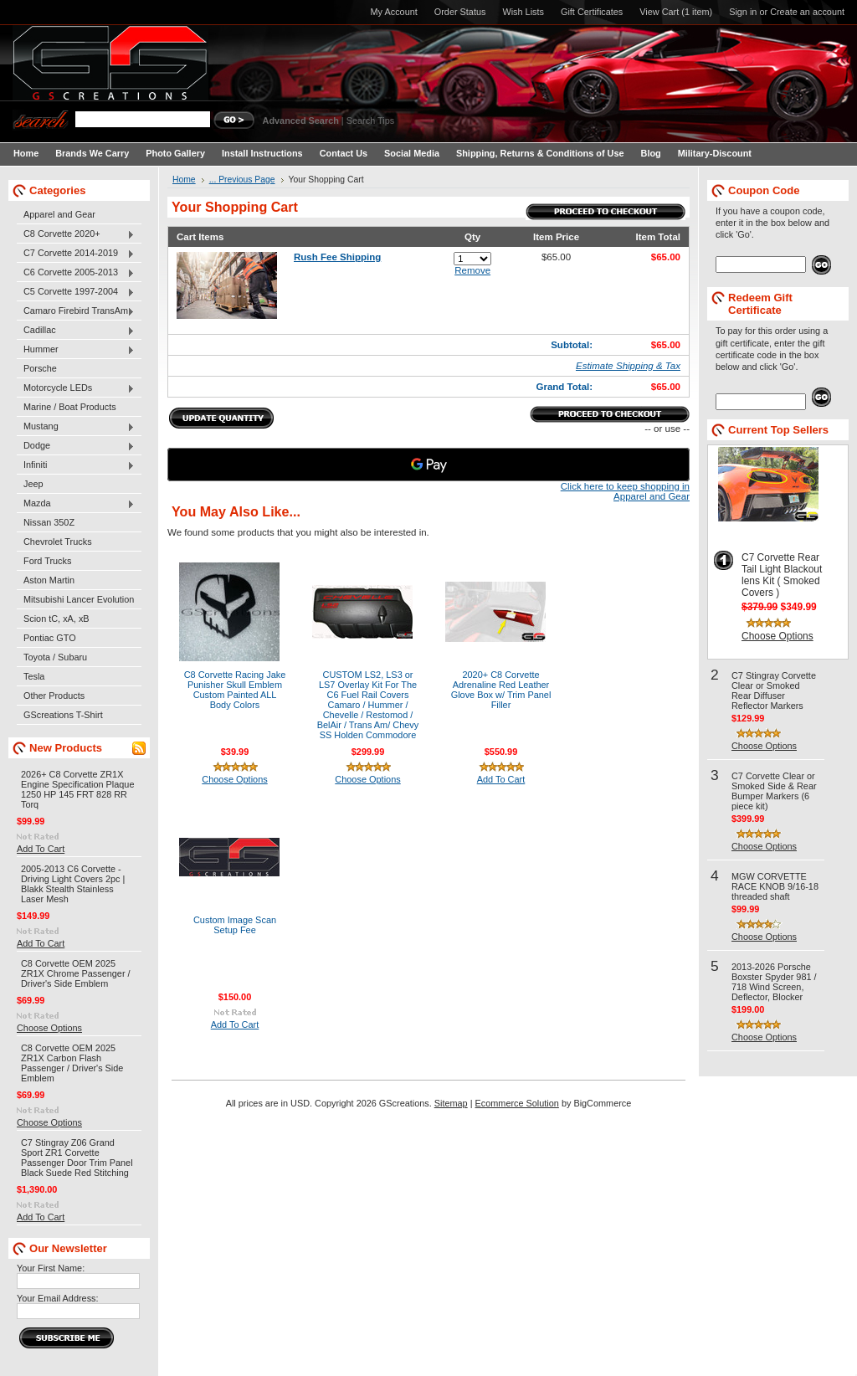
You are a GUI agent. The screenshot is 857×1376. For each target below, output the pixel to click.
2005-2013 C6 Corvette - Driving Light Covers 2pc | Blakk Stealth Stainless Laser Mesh (73, 884)
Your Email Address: (58, 1298)
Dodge (76, 446)
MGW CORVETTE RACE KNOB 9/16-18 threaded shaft (775, 886)
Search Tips (370, 121)
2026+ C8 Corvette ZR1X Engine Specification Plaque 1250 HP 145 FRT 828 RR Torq (77, 789)
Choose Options (49, 1028)
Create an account (807, 12)
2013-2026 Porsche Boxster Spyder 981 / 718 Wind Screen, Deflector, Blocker (774, 982)
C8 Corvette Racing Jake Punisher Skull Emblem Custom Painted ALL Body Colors (235, 690)
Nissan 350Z (48, 522)
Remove (472, 270)
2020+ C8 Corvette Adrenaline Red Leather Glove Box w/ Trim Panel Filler (501, 690)
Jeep (33, 484)
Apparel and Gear (59, 214)
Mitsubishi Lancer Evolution (78, 599)
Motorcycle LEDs (76, 388)
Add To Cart (40, 849)
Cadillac (76, 330)
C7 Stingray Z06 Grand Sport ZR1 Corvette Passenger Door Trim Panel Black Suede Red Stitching (77, 1157)
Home (184, 179)
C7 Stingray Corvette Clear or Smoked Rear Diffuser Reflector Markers (773, 690)
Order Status (460, 12)
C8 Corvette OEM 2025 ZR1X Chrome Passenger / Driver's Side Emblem (76, 973)
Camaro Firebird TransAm (76, 311)
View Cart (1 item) (675, 12)
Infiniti (76, 465)
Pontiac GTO (49, 638)
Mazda (76, 504)
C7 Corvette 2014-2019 (76, 253)
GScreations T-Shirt (63, 715)
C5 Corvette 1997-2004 (76, 292)
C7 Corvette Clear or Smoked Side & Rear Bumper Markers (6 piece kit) (774, 791)
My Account (394, 12)
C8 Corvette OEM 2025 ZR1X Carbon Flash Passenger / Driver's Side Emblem (72, 1063)
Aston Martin (48, 580)
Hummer (76, 350)
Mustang (76, 427)
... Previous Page (242, 179)
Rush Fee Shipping (337, 257)
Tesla (33, 676)
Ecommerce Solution (517, 1103)
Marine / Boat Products (69, 407)
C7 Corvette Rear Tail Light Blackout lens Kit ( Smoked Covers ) (782, 575)
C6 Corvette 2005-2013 (76, 273)
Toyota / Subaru (55, 657)
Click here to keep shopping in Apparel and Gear (625, 491)
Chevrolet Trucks (57, 542)
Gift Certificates (592, 12)
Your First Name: (51, 1268)
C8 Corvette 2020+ (76, 234)
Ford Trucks (47, 561)
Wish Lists (523, 12)
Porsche (40, 368)
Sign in (743, 12)
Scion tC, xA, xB (56, 619)
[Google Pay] (428, 464)
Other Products (54, 696)
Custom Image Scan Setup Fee (234, 925)
